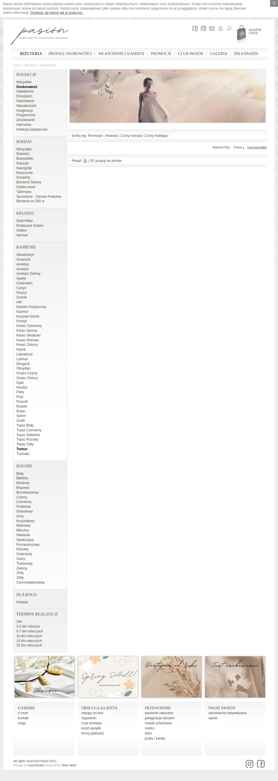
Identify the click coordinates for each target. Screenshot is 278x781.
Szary (20, 559)
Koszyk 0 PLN (255, 31)
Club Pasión (190, 54)
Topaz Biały (25, 425)
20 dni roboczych (29, 645)
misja (22, 723)
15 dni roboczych (29, 641)
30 (85, 161)
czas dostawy (91, 723)
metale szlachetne (158, 723)
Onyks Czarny (27, 373)
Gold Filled (24, 221)
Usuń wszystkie (257, 147)
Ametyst (22, 269)
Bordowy (23, 483)
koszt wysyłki (91, 728)
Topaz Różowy (27, 439)
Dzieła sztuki (25, 187)
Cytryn (21, 288)
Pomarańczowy (28, 545)
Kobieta (22, 602)
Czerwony (23, 502)
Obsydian (23, 368)
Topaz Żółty (25, 444)
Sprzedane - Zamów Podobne (38, 197)
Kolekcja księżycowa (31, 129)
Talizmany (23, 192)
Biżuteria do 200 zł (30, 201)
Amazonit (23, 259)
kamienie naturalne (159, 713)
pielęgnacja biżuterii (159, 718)
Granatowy (24, 511)
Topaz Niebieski (28, 435)
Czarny (21, 497)
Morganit (23, 364)
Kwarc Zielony (27, 345)
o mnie (23, 713)
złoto (148, 733)
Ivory (20, 516)
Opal (19, 383)
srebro (149, 728)
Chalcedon (24, 283)
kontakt (23, 718)
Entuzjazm (24, 96)
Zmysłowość (25, 120)
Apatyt (21, 278)
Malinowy (23, 525)
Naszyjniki (24, 168)
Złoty (20, 573)
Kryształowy (25, 521)
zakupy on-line (92, 713)
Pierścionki (24, 173)
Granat (21, 297)
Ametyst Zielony (28, 274)
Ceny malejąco (157, 136)
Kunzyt (21, 321)
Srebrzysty (24, 554)
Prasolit (22, 402)
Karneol (22, 312)
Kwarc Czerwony (29, 326)
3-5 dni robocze (28, 626)
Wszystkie (24, 82)
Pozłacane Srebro (29, 226)
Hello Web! (68, 765)
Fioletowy (23, 507)
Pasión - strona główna (40, 37)
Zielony (21, 568)
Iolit (19, 302)
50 (92, 161)
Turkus (21, 449)
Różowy (22, 549)
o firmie (26, 708)
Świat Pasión (221, 708)
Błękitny (22, 478)
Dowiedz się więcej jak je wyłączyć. (56, 13)
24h (19, 622)
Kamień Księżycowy (31, 307)
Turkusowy (24, 564)
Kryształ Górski (27, 316)
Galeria (218, 54)
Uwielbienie (25, 91)
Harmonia (23, 125)
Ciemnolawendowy (30, 582)
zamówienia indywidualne (227, 713)
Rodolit (21, 406)
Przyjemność (26, 115)
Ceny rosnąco (132, 136)
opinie (212, 718)
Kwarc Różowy (27, 340)
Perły (20, 392)
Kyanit (21, 349)
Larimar (22, 359)
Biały (20, 474)
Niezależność (26, 106)
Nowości (22, 154)
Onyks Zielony (27, 378)
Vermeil (22, 235)
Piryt (19, 397)
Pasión (17, 65)
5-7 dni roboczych (29, 631)
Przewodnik (158, 708)
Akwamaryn (25, 255)
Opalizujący (25, 540)
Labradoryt (24, 354)
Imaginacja (24, 111)
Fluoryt (21, 293)
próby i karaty (155, 738)
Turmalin (22, 454)
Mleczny (22, 530)
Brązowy (22, 488)
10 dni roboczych (29, 636)
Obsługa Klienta (99, 708)
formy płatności (92, 733)
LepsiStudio (36, 765)
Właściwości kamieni (121, 54)
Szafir (20, 421)
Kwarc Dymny (26, 331)
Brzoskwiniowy (27, 492)
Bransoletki (24, 158)
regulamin (88, 718)
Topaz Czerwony (28, 430)
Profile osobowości (70, 54)
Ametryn (22, 264)
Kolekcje (26, 74)
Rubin (20, 411)
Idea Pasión (246, 54)
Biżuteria (31, 54)
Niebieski (23, 535)
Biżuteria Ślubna (28, 182)
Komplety (23, 177)
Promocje (161, 54)
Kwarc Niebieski (28, 335)
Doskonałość (47, 65)
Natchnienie (25, 101)
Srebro (21, 230)
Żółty (20, 578)
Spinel (21, 416)
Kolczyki (22, 163)
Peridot (21, 388)
